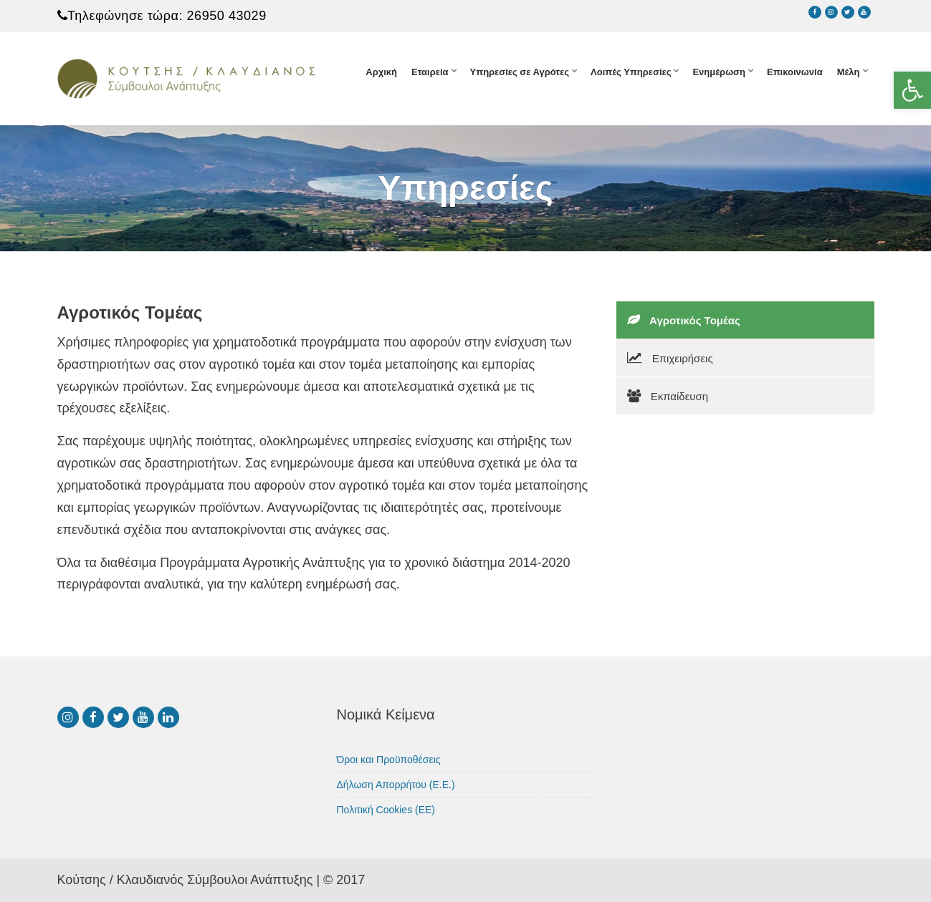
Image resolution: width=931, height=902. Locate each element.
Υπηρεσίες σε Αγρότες (520, 72)
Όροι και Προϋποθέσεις (389, 759)
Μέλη (848, 72)
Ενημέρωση (718, 72)
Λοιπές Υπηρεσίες (631, 72)
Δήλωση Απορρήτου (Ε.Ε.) (396, 784)
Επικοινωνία (795, 72)
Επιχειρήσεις (670, 357)
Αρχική (381, 72)
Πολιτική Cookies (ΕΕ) (386, 809)
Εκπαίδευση (668, 395)
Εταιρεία (430, 72)
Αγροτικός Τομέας (683, 320)
